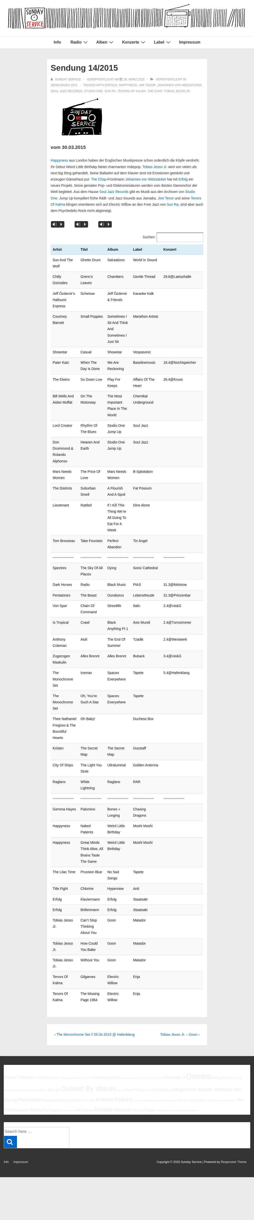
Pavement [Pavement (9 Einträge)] (29, 1018)
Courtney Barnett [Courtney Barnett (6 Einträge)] (106, 996)
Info (57, 42)
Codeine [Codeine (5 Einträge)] (87, 996)
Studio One (93, 91)
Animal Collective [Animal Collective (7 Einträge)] (19, 996)
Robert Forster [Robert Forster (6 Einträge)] (84, 1019)
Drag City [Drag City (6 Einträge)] (219, 996)
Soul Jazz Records (67, 91)
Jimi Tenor (147, 85)
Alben (105, 42)
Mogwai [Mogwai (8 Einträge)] (182, 1007)
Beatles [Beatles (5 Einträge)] (55, 996)
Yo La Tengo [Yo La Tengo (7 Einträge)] (144, 1028)
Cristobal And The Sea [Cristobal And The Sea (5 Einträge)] (133, 996)
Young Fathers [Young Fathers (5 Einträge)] (164, 1029)
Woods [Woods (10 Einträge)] (103, 1028)
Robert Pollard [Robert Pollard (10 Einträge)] (114, 1018)
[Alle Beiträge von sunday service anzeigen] (66, 79)
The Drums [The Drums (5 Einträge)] (229, 1019)
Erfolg (111, 85)
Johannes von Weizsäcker (179, 85)
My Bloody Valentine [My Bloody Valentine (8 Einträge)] (211, 1007)
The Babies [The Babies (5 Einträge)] (215, 1019)
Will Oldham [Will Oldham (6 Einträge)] (84, 1029)
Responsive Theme (234, 1080)
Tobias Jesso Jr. (177, 91)
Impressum (189, 42)
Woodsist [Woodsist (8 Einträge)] (122, 1028)
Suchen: (149, 237)
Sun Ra (110, 91)
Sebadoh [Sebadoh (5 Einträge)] (154, 1019)
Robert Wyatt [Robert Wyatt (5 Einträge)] (140, 1019)
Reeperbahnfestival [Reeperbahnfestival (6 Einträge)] (57, 1019)
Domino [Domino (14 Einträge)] (199, 995)
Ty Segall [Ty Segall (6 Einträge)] (51, 1029)
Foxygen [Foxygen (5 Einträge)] (25, 1008)
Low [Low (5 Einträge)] (147, 1008)
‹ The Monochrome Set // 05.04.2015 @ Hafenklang (94, 953)
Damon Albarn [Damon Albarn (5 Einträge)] (155, 996)
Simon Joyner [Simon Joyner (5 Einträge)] (169, 1019)
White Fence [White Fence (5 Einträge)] (66, 1029)
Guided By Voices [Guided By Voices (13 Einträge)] (88, 1007)
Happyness (128, 85)
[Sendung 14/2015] (134, 79)
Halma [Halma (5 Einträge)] (121, 1008)
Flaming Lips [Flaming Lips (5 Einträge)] (11, 1008)
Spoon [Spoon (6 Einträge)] (202, 1019)
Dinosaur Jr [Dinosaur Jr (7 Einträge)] (175, 996)
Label (163, 42)
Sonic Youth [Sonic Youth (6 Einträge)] (187, 1019)
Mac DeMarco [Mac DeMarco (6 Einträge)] (162, 1008)
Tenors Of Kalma (131, 91)
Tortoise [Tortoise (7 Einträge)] (36, 1028)
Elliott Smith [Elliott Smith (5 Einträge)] (235, 996)
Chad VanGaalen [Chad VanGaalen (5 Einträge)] (71, 996)
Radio (79, 42)
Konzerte (134, 42)
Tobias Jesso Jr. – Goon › (180, 953)
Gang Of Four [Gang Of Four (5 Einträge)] (39, 1008)
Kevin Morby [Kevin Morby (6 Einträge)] (134, 1008)
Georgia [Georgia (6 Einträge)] (54, 1008)
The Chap (154, 91)
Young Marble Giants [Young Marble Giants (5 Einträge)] (186, 1029)
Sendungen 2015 (64, 85)
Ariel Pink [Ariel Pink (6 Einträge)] (43, 996)
